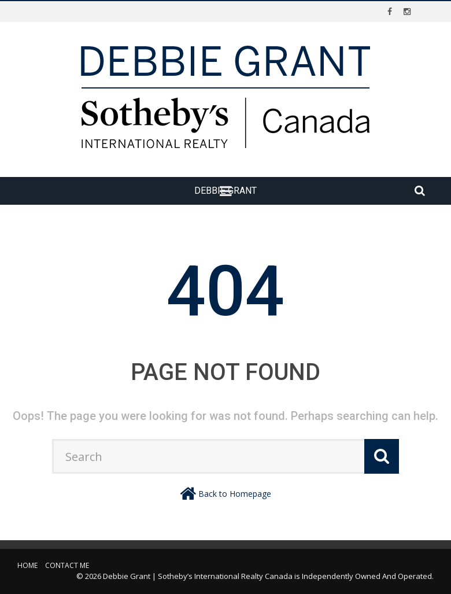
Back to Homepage (234, 493)
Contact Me (67, 565)
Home (27, 565)
